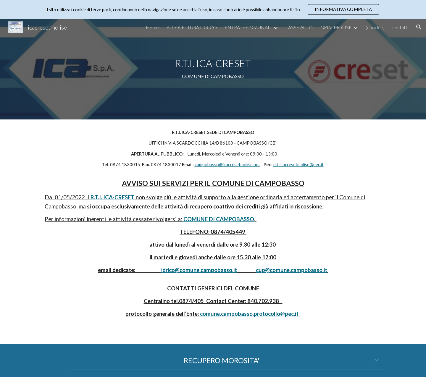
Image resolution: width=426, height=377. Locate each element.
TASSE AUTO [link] (299, 27)
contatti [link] (400, 27)
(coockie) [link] (375, 27)
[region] (213, 9)
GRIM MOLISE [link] (336, 27)
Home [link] (152, 27)
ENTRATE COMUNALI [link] (248, 27)
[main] (213, 69)
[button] (419, 27)
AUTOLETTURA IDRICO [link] (192, 27)
